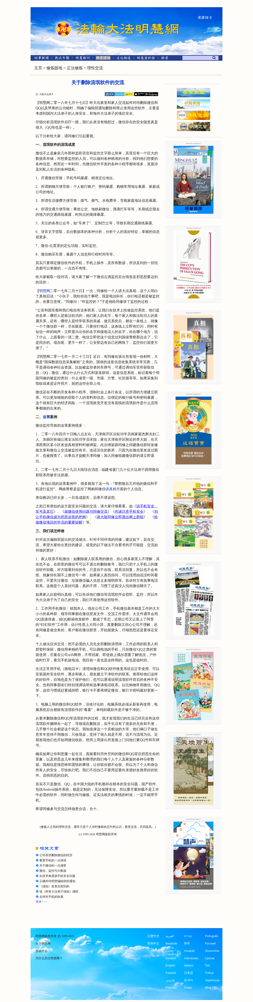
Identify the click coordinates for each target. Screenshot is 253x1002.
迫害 (46, 417)
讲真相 (111, 489)
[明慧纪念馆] (146, 58)
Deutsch (171, 958)
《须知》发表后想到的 (54, 886)
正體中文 (153, 936)
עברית (188, 936)
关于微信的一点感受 (52, 865)
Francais (171, 987)
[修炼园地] (103, 58)
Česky (170, 950)
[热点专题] (62, 58)
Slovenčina (212, 950)
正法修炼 (75, 68)
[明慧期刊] (82, 58)
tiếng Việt (211, 987)
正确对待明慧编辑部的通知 (57, 881)
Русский (210, 943)
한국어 (188, 980)
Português (211, 936)
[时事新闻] (40, 58)
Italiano (188, 965)
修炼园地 (54, 68)
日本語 (188, 972)
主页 (38, 68)
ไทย (207, 965)
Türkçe (209, 972)
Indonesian (191, 958)
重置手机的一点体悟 (52, 860)
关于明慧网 (43, 943)
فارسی (170, 980)
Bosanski (171, 943)
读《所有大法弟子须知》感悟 (58, 891)
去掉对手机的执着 (51, 896)
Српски (209, 958)
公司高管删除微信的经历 (55, 855)
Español (171, 972)
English (170, 965)
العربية (170, 936)
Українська (212, 980)
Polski (188, 987)
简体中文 (153, 943)
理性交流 (95, 68)
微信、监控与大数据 (52, 870)
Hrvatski (189, 950)
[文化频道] (123, 58)
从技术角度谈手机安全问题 (57, 876)
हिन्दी (187, 943)
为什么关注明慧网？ (49, 958)
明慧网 (44, 291)
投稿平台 (42, 951)
